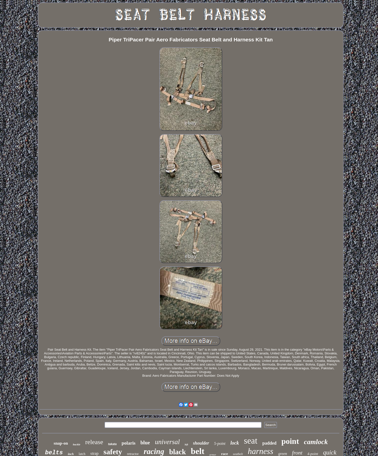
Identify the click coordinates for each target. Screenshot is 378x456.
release (94, 442)
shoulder (201, 443)
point (290, 441)
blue (145, 443)
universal (167, 442)
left (186, 444)
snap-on (61, 443)
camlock (316, 442)
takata (112, 444)
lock (234, 443)
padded (269, 443)
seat (250, 441)
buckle (76, 444)
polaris (128, 443)
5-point (220, 443)
